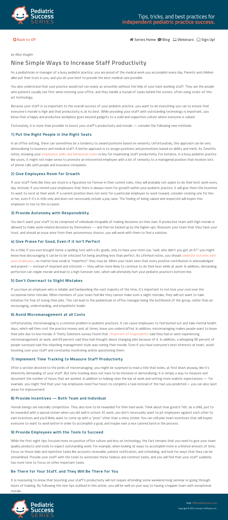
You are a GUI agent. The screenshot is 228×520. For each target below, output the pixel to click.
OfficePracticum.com (204, 503)
